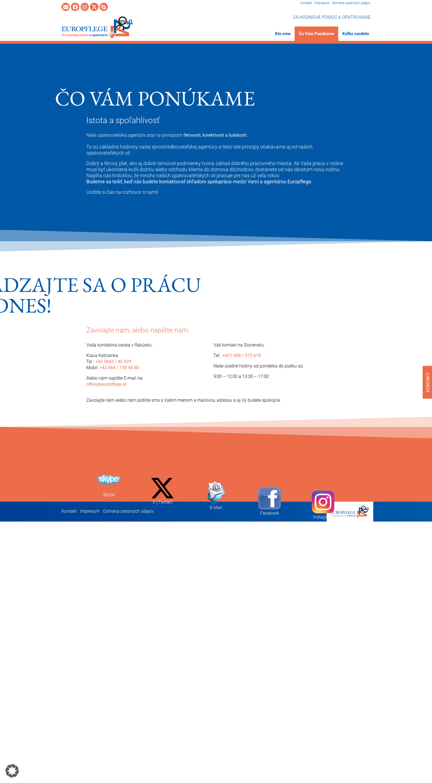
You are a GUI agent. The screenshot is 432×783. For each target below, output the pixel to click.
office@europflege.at (106, 384)
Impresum (322, 3)
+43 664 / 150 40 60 (119, 367)
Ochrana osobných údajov (351, 3)
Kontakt (306, 3)
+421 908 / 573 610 (241, 355)
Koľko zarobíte (355, 33)
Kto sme (282, 33)
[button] (12, 771)
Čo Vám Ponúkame (316, 33)
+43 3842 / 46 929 (113, 361)
